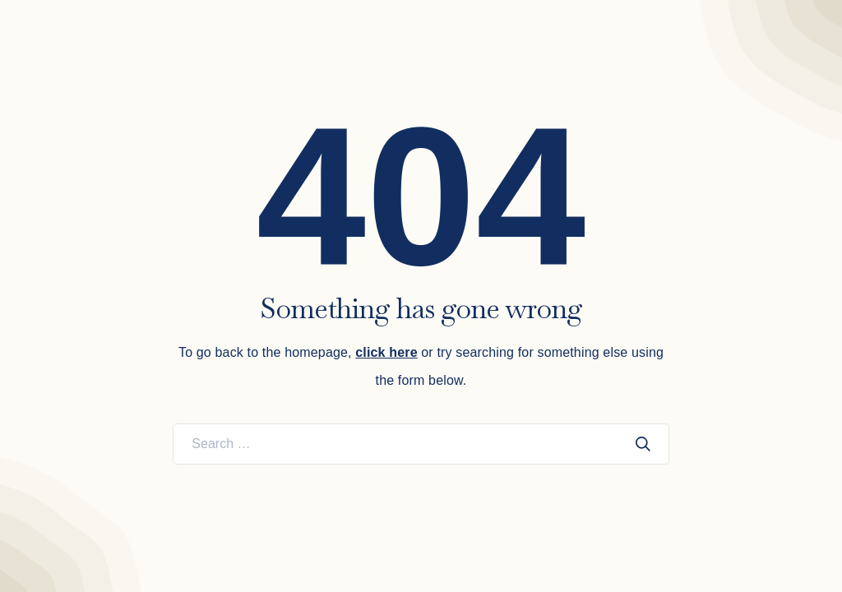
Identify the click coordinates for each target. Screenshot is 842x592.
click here (386, 352)
